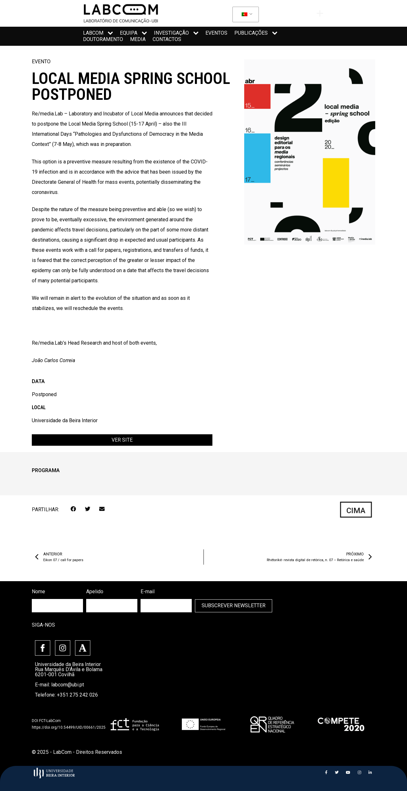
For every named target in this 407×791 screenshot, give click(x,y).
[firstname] (57, 605)
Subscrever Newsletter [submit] (234, 605)
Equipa (133, 33)
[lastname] (111, 605)
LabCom (98, 33)
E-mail (148, 591)
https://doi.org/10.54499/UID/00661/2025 (69, 727)
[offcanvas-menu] (319, 13)
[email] (166, 605)
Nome (38, 591)
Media (138, 39)
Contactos (167, 39)
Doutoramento (103, 39)
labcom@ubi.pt (67, 684)
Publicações (255, 33)
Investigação (176, 33)
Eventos (216, 33)
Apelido (94, 591)
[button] (73, 508)
